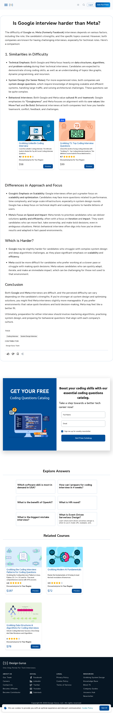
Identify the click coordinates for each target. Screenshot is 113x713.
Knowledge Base (90, 681)
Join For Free (103, 4)
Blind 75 (87, 685)
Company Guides (90, 689)
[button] (78, 4)
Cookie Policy (87, 708)
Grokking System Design (94, 677)
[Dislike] (13, 353)
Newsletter (88, 696)
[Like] (8, 353)
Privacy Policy (62, 677)
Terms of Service (64, 685)
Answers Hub (89, 692)
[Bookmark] (17, 353)
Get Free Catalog (83, 438)
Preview (48, 166)
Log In (90, 5)
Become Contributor (11, 692)
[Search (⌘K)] (84, 5)
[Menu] (6, 5)
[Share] (22, 354)
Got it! (104, 708)
